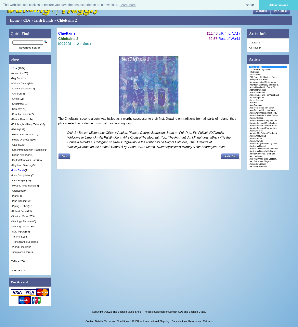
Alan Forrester (268, 105)
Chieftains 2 (67, 20)
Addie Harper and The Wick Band (268, 95)
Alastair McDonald (268, 146)
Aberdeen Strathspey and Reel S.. (268, 85)
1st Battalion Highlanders (268, 69)
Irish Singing (19, 180)
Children (17, 93)
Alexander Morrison (268, 166)
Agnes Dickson (268, 100)
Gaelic (15, 144)
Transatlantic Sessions (25, 241)
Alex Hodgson (268, 156)
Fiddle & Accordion (22, 134)
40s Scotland (268, 74)
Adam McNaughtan (268, 90)
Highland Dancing (22, 165)
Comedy (17, 108)
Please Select (268, 67)
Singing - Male (20, 226)
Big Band (17, 78)
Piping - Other (20, 206)
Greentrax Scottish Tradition (28, 149)
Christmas (18, 103)
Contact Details (94, 321)
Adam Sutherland (268, 92)
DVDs (15, 261)
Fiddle (15, 129)
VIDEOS (17, 270)
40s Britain (268, 72)
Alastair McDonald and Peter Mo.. (268, 149)
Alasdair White (268, 138)
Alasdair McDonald (268, 136)
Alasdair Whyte (268, 141)
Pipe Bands (18, 200)
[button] (261, 11)
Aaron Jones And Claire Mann (268, 82)
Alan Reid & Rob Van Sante (268, 108)
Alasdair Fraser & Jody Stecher (268, 120)
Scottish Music (20, 216)
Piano (15, 195)
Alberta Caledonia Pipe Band (268, 154)
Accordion (18, 73)
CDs (26, 20)
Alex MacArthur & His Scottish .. (268, 159)
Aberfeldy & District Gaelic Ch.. (268, 87)
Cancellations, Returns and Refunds (192, 321)
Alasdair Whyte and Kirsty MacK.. (268, 143)
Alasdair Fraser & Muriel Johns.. (268, 123)
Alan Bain (268, 103)
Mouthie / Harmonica (24, 185)
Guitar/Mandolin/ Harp (24, 160)
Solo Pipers (18, 231)
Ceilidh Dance (20, 83)
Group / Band (19, 154)
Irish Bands (43, 20)
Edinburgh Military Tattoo (26, 124)
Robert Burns (19, 211)
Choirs (16, 98)
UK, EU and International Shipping (149, 321)
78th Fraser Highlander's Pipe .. (268, 77)
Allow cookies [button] (278, 5)
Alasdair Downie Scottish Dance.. (268, 115)
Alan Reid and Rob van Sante (268, 110)
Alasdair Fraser (268, 118)
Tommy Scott (19, 236)
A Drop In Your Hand (268, 80)
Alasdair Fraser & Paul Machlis (268, 128)
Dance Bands (20, 119)
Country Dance (20, 114)
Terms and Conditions (116, 321)
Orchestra (17, 190)
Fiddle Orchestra (21, 139)
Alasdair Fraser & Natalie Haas (268, 126)
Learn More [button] (128, 5)
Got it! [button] (250, 5)
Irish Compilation (21, 175)
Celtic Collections (22, 88)
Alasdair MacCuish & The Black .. (268, 133)
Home (14, 20)
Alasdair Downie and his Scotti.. (268, 113)
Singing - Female (22, 221)
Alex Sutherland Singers (268, 161)
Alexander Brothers (268, 164)
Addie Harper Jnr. (268, 97)
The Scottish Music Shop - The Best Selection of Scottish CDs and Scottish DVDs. (159, 311)
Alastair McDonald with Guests (268, 151)
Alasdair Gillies (268, 131)
